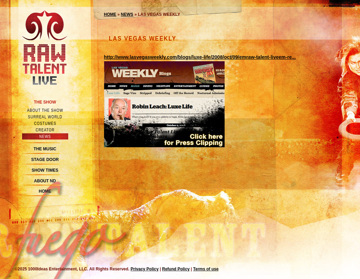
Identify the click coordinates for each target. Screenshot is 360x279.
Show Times (45, 170)
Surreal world (45, 117)
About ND (45, 181)
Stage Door (45, 159)
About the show (45, 110)
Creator (44, 130)
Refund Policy (175, 269)
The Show (45, 102)
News (45, 136)
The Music (45, 149)
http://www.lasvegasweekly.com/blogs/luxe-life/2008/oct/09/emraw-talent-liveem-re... (200, 57)
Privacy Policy (144, 269)
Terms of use (206, 269)
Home (45, 191)
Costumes (45, 123)
